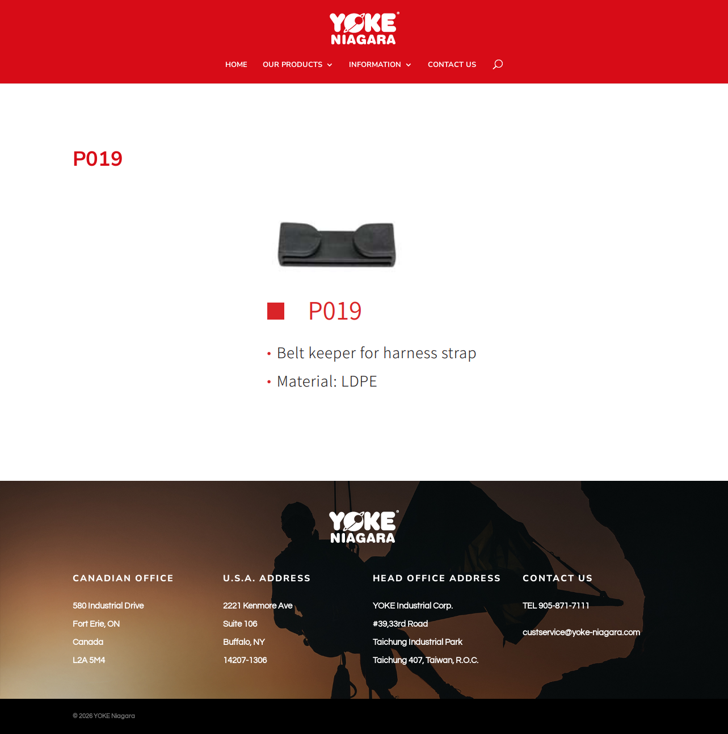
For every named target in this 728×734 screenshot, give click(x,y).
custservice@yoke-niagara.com (581, 632)
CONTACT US (452, 65)
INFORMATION (375, 65)
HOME (236, 65)
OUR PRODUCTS (292, 65)
